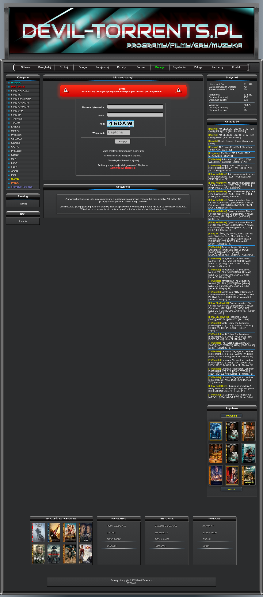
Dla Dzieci (16, 150)
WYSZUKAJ (161, 532)
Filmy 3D (16, 114)
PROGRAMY (114, 539)
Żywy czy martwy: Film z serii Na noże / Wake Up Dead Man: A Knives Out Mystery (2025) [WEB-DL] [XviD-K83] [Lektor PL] (230, 215)
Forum (141, 67)
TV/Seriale (16, 118)
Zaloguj (83, 67)
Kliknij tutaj (138, 151)
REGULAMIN (162, 539)
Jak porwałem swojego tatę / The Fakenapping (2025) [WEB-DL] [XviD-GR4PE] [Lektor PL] (231, 176)
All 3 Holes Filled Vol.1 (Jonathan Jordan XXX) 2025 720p (230, 148)
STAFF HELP (210, 532)
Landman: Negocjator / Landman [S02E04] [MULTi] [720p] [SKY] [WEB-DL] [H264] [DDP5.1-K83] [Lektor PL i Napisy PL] (231, 371)
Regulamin (179, 67)
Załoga (198, 67)
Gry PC (15, 146)
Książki (15, 154)
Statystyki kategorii (22, 187)
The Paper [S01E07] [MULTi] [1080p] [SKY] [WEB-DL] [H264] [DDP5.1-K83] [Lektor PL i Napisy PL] (231, 345)
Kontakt (236, 67)
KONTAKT (208, 525)
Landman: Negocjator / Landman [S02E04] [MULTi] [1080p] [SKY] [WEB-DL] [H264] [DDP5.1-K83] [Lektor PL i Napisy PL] (231, 362)
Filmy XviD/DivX (20, 90)
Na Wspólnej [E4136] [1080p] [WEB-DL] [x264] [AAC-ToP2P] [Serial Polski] (230, 395)
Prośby (121, 67)
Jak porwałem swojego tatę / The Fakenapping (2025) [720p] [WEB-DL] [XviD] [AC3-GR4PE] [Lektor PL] (231, 185)
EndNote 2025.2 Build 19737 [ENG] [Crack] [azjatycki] (229, 154)
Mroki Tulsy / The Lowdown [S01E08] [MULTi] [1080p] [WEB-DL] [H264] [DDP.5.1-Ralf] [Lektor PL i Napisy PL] (230, 336)
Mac (13, 158)
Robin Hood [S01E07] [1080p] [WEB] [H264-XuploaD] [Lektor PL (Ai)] (229, 160)
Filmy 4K (16, 94)
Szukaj (64, 67)
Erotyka (15, 126)
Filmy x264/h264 (20, 102)
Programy (16, 134)
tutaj (136, 160)
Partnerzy (217, 67)
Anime (14, 170)
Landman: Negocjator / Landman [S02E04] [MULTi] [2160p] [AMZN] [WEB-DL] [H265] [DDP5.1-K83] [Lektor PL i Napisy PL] (231, 354)
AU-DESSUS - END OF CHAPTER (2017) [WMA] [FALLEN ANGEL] (231, 136)
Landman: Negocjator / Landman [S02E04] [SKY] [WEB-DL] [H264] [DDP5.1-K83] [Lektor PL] (231, 380)
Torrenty (23, 221)
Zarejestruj (102, 67)
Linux (14, 162)
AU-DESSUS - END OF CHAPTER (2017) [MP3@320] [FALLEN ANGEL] (231, 130)
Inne (13, 174)
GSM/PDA (16, 138)
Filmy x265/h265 (20, 106)
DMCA (206, 546)
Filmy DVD (17, 110)
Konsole (15, 142)
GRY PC (111, 532)
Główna (25, 67)
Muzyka (15, 130)
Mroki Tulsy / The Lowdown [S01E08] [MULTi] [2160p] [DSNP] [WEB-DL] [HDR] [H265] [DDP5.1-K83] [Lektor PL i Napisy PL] (230, 327)
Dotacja (159, 67)
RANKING (160, 546)
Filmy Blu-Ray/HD (21, 98)
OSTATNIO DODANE (166, 525)
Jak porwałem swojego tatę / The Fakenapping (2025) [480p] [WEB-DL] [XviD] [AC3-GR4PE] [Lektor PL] (231, 194)
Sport (14, 166)
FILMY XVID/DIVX (116, 525)
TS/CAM (15, 122)
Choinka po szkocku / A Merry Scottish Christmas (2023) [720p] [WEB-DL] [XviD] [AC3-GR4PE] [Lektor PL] (231, 388)
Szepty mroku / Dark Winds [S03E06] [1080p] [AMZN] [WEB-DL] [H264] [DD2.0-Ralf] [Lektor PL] (230, 168)
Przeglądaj (44, 67)
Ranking (23, 203)
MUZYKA (112, 546)
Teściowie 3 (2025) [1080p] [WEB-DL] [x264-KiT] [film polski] (228, 318)
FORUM (207, 539)
